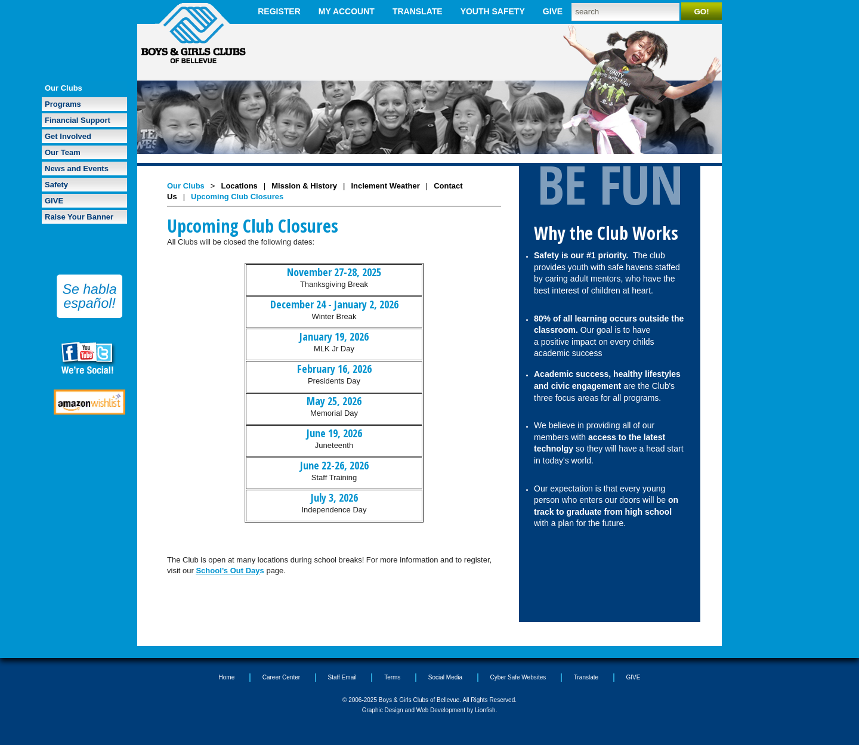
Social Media (445, 677)
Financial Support (77, 120)
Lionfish (485, 710)
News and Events (77, 168)
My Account (347, 11)
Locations (239, 185)
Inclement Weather (385, 185)
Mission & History (304, 185)
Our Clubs (63, 88)
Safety (56, 184)
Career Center (281, 677)
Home (227, 677)
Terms (392, 677)
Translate (418, 11)
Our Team (63, 152)
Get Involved (68, 136)
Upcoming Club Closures (237, 196)
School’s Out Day (227, 570)
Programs (63, 104)
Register (279, 11)
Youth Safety (493, 11)
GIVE (553, 11)
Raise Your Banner (79, 216)
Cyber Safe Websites (518, 677)
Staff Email (342, 677)
